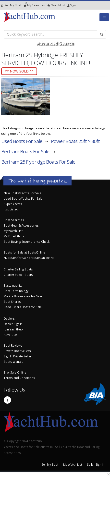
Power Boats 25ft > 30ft (75, 141)
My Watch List (13, 231)
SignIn (68, 5)
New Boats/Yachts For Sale (22, 193)
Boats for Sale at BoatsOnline (24, 252)
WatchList (56, 5)
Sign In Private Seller (17, 356)
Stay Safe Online (15, 372)
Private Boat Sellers (17, 351)
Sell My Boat (11, 5)
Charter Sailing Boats (18, 269)
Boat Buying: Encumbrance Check (26, 241)
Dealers (9, 318)
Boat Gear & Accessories (21, 225)
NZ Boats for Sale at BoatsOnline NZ (29, 258)
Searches (34, 5)
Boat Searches (14, 220)
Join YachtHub (13, 329)
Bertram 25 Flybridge (38, 161)
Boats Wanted (14, 362)
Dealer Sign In (13, 324)
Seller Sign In (95, 464)
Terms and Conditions (19, 378)
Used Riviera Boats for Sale (23, 307)
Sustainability (13, 285)
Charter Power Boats (18, 275)
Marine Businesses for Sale (23, 296)
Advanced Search (55, 43)
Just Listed (11, 209)
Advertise (10, 335)
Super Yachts (13, 204)
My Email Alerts (14, 236)
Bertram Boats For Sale (25, 151)
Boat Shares (12, 302)
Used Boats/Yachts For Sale (23, 198)
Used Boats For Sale (21, 141)
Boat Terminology (16, 291)
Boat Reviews (13, 345)
